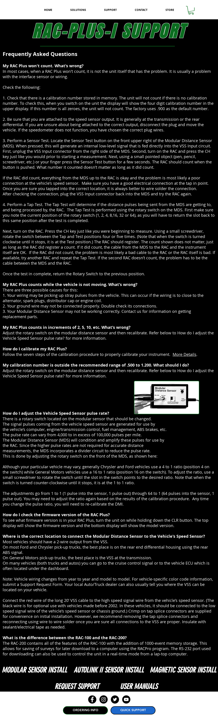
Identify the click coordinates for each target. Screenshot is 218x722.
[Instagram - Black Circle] (103, 699)
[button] (191, 10)
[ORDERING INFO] (85, 710)
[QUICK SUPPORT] (133, 710)
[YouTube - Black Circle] (126, 699)
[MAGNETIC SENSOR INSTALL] (182, 670)
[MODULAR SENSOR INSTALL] (34, 670)
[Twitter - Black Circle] (115, 699)
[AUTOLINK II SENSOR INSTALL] (108, 670)
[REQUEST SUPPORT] (76, 686)
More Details (184, 354)
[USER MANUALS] (138, 686)
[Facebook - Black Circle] (92, 699)
